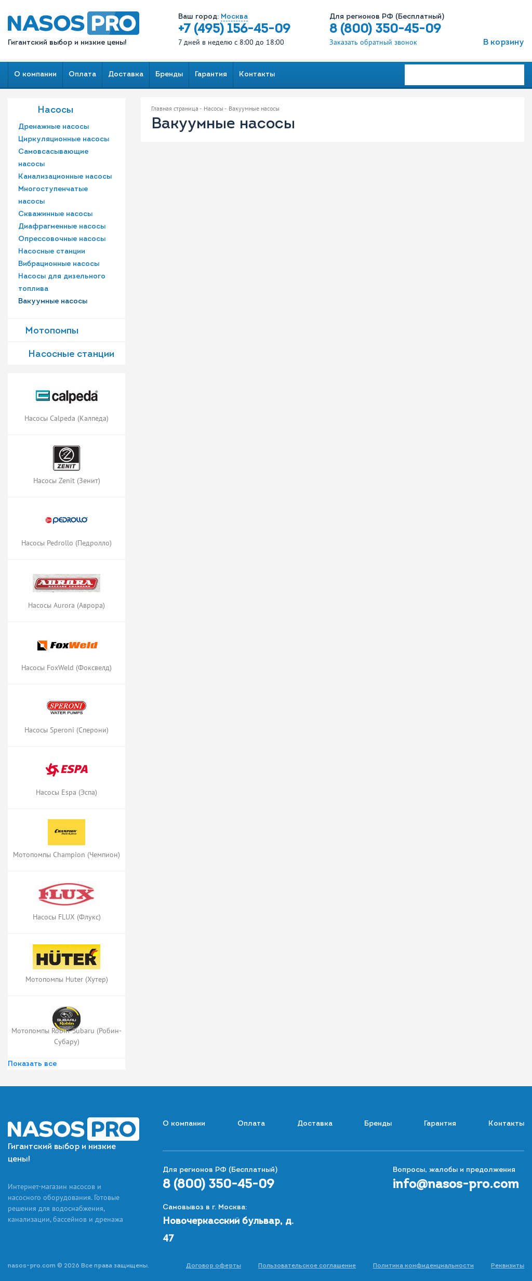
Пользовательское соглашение (307, 1266)
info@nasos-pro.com (456, 1185)
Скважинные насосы (55, 214)
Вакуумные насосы (52, 301)
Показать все (32, 1064)
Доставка (125, 74)
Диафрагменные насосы (61, 227)
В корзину (503, 42)
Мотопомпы (51, 331)
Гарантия (211, 74)
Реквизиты (507, 1266)
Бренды (169, 74)
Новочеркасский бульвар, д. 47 (228, 1230)
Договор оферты (213, 1266)
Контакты (257, 74)
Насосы (55, 110)
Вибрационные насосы (58, 264)
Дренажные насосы (53, 127)
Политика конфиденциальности (423, 1266)
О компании (35, 74)
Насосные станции (51, 252)
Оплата (82, 74)
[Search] (464, 74)
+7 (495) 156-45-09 (234, 29)
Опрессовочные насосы (61, 239)
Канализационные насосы (65, 177)
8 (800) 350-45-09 (385, 29)
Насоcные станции (71, 354)
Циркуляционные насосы (63, 139)
